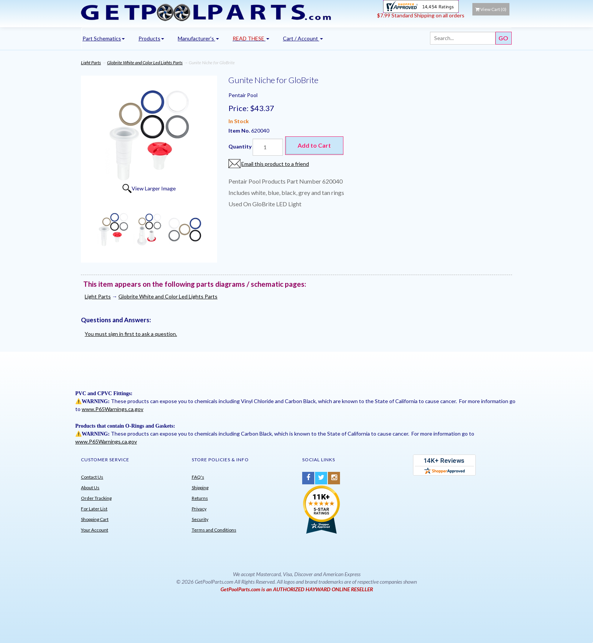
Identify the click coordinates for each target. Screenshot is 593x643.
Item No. (239, 130)
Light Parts (91, 62)
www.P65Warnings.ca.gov (112, 409)
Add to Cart (314, 145)
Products (151, 38)
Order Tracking (96, 498)
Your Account (94, 530)
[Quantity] (268, 147)
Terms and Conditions (214, 530)
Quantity (239, 146)
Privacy (199, 509)
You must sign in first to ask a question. (131, 334)
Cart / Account (303, 38)
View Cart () (490, 9)
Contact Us (92, 477)
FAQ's (198, 477)
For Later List (94, 509)
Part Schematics (103, 38)
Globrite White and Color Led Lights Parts (145, 62)
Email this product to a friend (275, 164)
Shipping (200, 487)
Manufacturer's (198, 38)
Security (200, 519)
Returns (200, 498)
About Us (90, 487)
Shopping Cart (95, 519)
